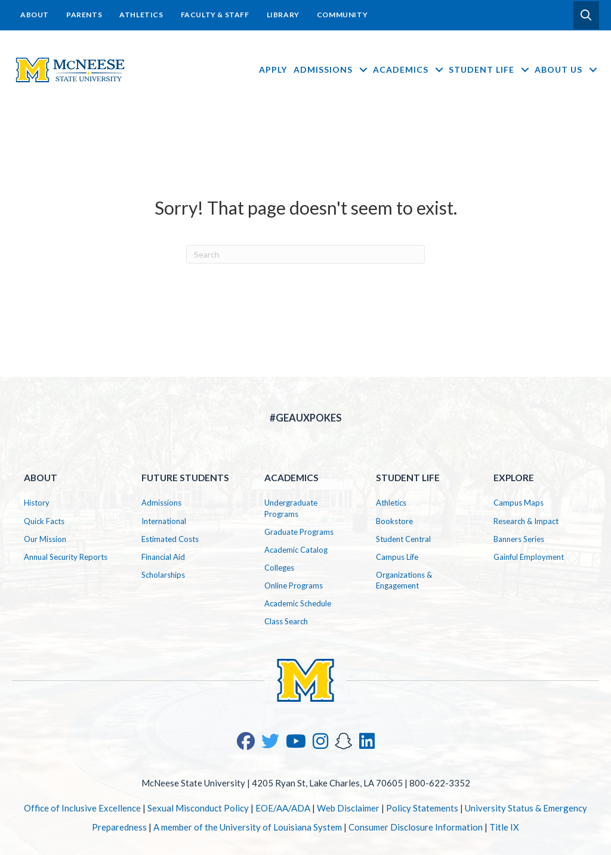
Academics (409, 69)
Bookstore (394, 521)
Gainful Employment (528, 557)
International (163, 521)
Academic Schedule (297, 603)
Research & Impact (525, 521)
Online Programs (293, 585)
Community (342, 14)
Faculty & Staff (215, 14)
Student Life (490, 69)
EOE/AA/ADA (282, 808)
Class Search (286, 621)
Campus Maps (518, 502)
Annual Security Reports (65, 557)
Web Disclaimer (348, 808)
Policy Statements (422, 808)
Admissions (331, 69)
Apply (273, 69)
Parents (84, 14)
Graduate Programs (299, 532)
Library (283, 14)
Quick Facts (44, 521)
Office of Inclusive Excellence (82, 808)
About (34, 14)
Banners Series (518, 539)
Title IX (504, 827)
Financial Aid (163, 557)
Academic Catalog (296, 549)
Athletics (141, 14)
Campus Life (397, 557)
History (37, 502)
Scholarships (163, 575)
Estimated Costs (170, 539)
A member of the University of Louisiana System (247, 827)
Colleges (279, 567)
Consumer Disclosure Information (415, 827)
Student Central (403, 539)
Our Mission (45, 539)
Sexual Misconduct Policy (198, 808)
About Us (567, 69)
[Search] (305, 254)
